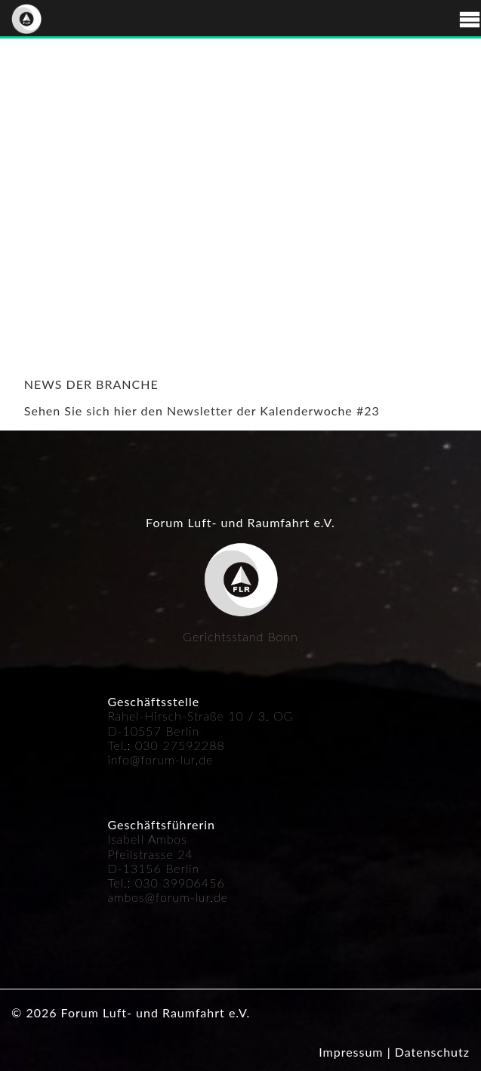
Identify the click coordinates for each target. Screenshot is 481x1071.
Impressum (351, 1052)
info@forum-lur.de (160, 759)
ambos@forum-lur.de (167, 897)
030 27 (156, 745)
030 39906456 (180, 882)
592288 (201, 745)
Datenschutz (432, 1052)
